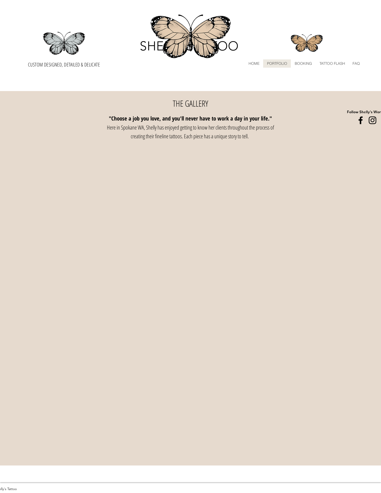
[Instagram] (372, 120)
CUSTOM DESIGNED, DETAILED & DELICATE (64, 64)
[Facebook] (360, 120)
